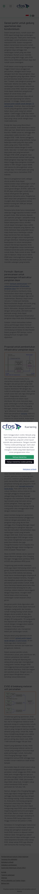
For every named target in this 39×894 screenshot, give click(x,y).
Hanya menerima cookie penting (19, 462)
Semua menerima (19, 457)
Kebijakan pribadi (29, 469)
